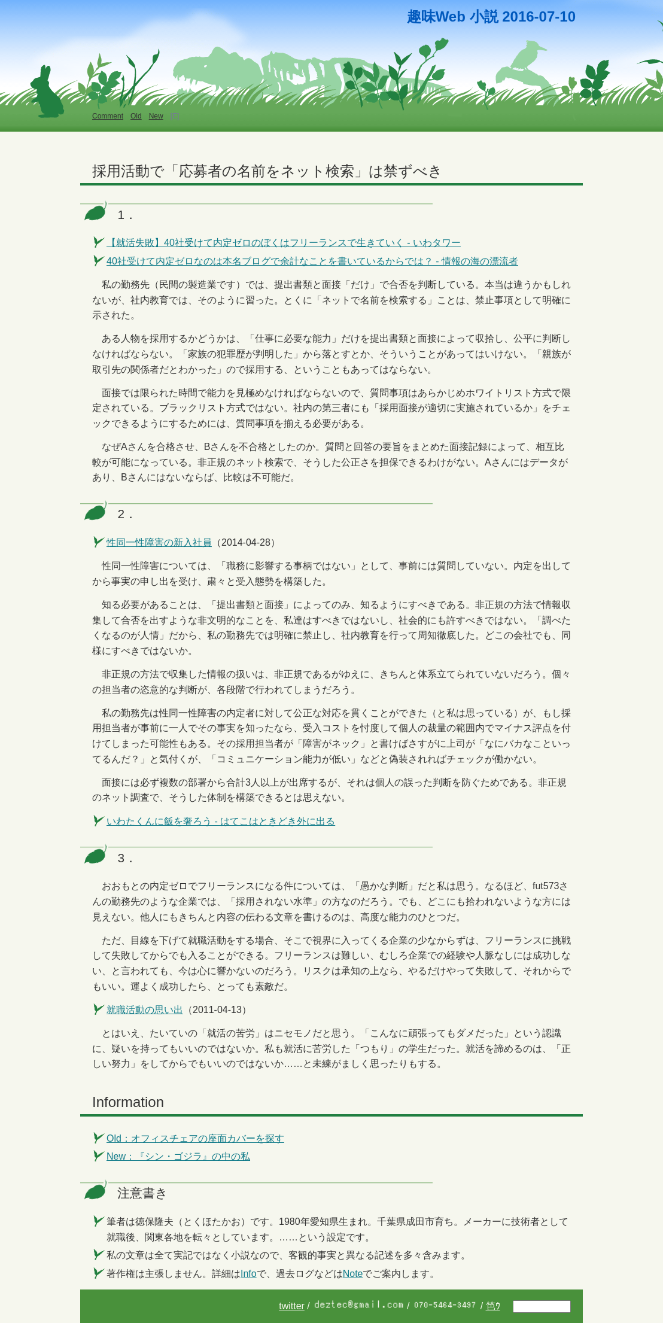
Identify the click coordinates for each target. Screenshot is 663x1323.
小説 (484, 16)
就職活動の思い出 (145, 1010)
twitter (292, 1306)
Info (249, 1274)
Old (136, 116)
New (156, 116)
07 (547, 16)
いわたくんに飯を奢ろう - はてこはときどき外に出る (221, 821)
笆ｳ (493, 1306)
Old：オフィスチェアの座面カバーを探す (195, 1138)
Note (353, 1274)
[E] (175, 116)
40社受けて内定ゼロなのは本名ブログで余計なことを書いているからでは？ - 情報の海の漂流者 (312, 261)
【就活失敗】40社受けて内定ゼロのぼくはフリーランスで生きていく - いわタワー (284, 243)
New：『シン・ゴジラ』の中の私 (178, 1156)
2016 (518, 16)
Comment (107, 116)
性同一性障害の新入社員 (159, 542)
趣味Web (436, 16)
